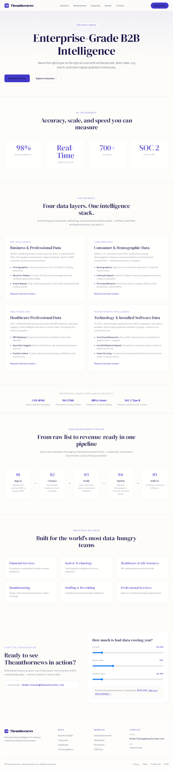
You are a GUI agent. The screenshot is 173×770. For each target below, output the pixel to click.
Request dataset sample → (23, 296)
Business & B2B (65, 735)
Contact (120, 5)
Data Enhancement (103, 735)
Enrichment (99, 745)
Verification (99, 740)
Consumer (63, 740)
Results (108, 5)
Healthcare (63, 745)
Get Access (159, 5)
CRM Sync (98, 749)
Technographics (65, 749)
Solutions (64, 5)
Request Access (17, 78)
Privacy (136, 764)
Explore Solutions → (46, 78)
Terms (145, 764)
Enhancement (80, 5)
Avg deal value (127, 674)
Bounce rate (127, 661)
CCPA (166, 764)
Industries (95, 5)
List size (127, 648)
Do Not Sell (155, 764)
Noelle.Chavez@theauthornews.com (43, 686)
